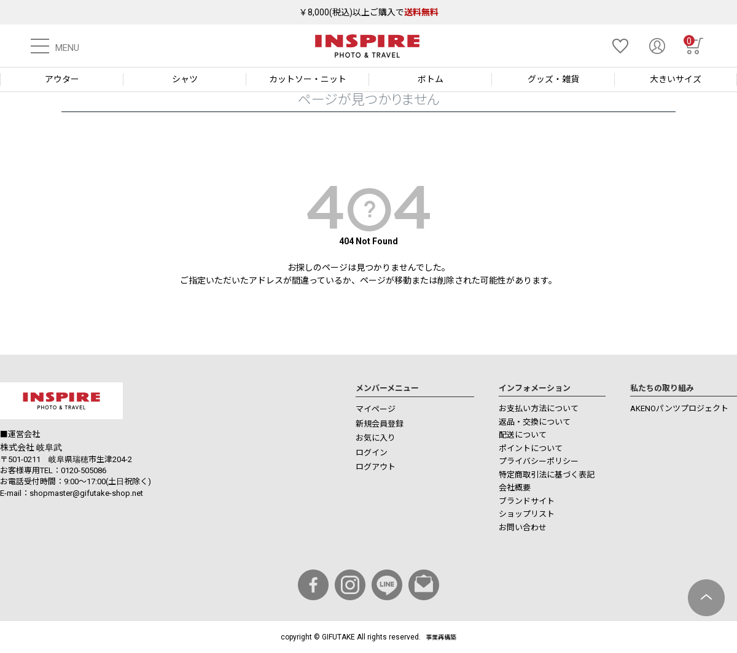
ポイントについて (531, 448)
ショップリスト (527, 514)
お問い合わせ (523, 527)
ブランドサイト (527, 501)
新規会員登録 (380, 423)
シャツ (185, 79)
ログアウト (376, 466)
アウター (62, 79)
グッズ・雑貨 (553, 79)
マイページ (376, 409)
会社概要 (515, 487)
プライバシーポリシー (539, 461)
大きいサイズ (675, 79)
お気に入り (376, 437)
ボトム (430, 79)
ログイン (372, 452)
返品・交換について (535, 422)
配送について (523, 434)
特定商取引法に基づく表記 (547, 474)
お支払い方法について (539, 408)
